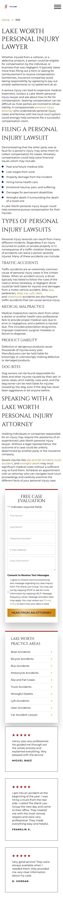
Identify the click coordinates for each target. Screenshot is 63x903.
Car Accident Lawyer (24, 714)
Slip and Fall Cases (23, 679)
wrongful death (29, 463)
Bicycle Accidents (22, 658)
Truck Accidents (21, 686)
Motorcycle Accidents (24, 672)
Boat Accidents (20, 651)
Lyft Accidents (20, 700)
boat (20, 293)
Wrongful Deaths (22, 693)
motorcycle (14, 296)
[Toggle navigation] (57, 7)
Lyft (31, 293)
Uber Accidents (21, 707)
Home (6, 20)
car (26, 293)
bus (51, 289)
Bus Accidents (20, 665)
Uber (38, 293)
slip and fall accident (39, 460)
